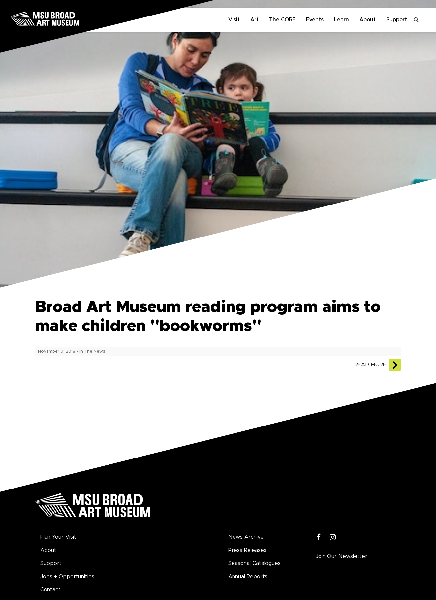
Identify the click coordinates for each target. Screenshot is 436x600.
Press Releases (247, 550)
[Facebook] (319, 537)
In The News (92, 351)
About (367, 19)
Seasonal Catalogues (254, 563)
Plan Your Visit (58, 537)
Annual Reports (247, 576)
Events (315, 19)
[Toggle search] (416, 20)
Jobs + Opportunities (67, 576)
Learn (341, 19)
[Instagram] (333, 537)
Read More (370, 364)
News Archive (246, 537)
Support (396, 19)
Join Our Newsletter (341, 556)
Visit (234, 19)
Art (254, 19)
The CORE (282, 19)
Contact (50, 589)
